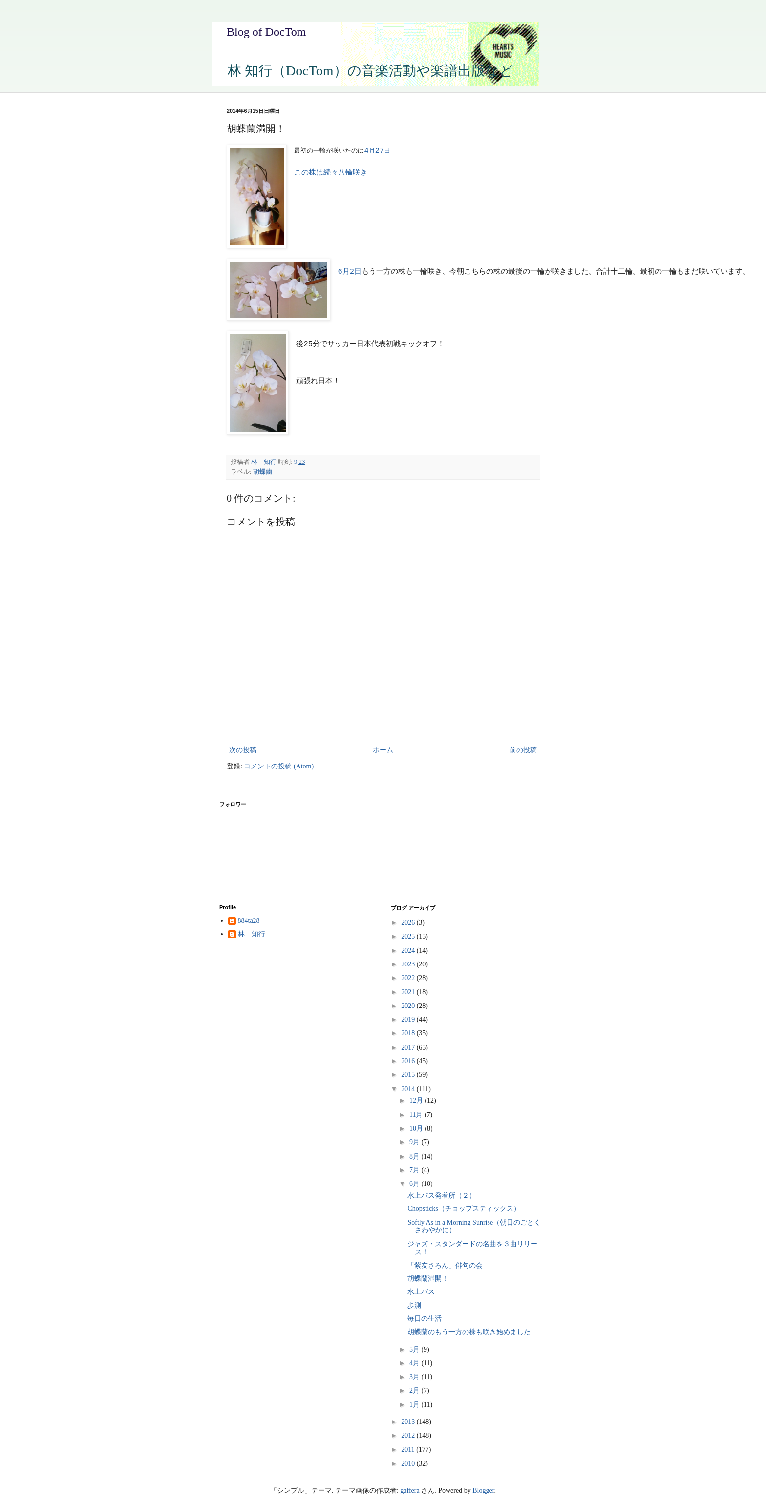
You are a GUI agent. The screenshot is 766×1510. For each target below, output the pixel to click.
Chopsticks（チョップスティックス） (463, 1208)
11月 (417, 1114)
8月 (415, 1156)
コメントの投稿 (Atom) (279, 766)
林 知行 (251, 934)
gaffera (409, 1490)
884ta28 (249, 920)
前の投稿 (523, 750)
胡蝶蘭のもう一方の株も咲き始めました (469, 1331)
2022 (409, 978)
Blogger (483, 1490)
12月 (417, 1100)
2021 (409, 992)
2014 (409, 1089)
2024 (409, 950)
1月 (415, 1404)
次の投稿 (242, 750)
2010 (409, 1463)
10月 (417, 1128)
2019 (409, 1019)
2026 (409, 922)
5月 (415, 1349)
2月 (415, 1390)
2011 (408, 1449)
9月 (415, 1142)
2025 (409, 936)
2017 (409, 1047)
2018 (409, 1033)
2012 (409, 1435)
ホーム (383, 750)
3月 (415, 1376)
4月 (415, 1363)
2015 (409, 1074)
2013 (409, 1421)
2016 (409, 1061)
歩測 (414, 1305)
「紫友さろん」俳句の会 (445, 1265)
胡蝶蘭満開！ (427, 1278)
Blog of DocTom (266, 31)
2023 (409, 964)
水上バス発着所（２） (441, 1195)
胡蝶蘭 (262, 471)
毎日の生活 (424, 1318)
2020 (409, 1005)
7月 (415, 1170)
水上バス (421, 1291)
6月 (415, 1183)
